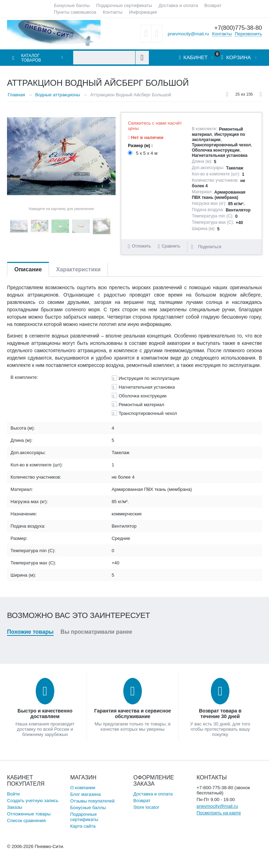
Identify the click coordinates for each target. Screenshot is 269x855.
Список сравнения (26, 820)
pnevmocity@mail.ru (188, 33)
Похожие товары (30, 632)
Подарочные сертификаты (124, 5)
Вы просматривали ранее (96, 632)
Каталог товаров (31, 58)
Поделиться (206, 247)
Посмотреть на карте (218, 812)
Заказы (14, 807)
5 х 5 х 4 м (143, 153)
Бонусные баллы (72, 5)
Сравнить (170, 246)
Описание (28, 269)
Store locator (146, 807)
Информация (143, 12)
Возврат (213, 5)
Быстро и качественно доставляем (45, 713)
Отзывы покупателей (92, 801)
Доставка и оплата (178, 5)
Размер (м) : (140, 145)
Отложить (141, 246)
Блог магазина (85, 794)
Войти (13, 794)
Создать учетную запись (32, 800)
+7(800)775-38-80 (238, 28)
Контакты (113, 12)
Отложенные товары (29, 813)
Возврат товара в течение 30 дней (220, 713)
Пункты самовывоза (75, 12)
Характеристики (78, 269)
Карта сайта (82, 826)
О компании (82, 787)
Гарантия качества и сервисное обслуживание (132, 713)
